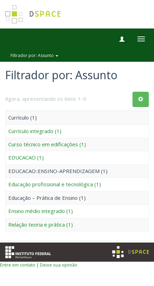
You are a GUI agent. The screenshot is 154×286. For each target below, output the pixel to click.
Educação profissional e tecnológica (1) (54, 184)
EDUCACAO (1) (26, 157)
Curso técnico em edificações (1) (47, 144)
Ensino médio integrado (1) (40, 210)
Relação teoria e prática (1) (40, 224)
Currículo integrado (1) (34, 131)
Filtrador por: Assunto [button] (34, 55)
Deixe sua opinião (58, 265)
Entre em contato (17, 265)
